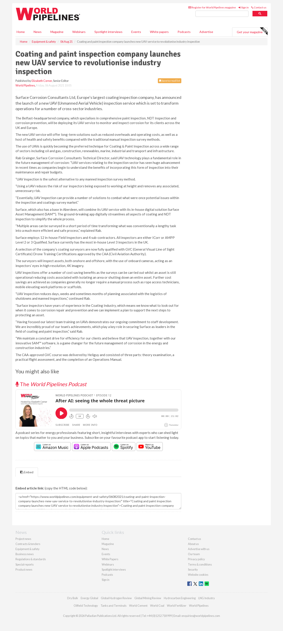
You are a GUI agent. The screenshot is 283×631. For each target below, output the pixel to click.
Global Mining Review (147, 598)
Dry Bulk (72, 598)
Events (136, 32)
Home (21, 32)
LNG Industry (206, 598)
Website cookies (198, 574)
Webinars (79, 32)
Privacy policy (196, 559)
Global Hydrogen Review (116, 598)
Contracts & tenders (27, 544)
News (105, 549)
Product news (23, 569)
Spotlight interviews (108, 32)
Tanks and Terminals (113, 605)
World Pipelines (25, 85)
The (50, 384)
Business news (24, 554)
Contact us (258, 7)
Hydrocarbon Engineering (180, 598)
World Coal (157, 605)
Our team (194, 554)
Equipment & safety (27, 549)
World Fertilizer (176, 605)
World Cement (138, 605)
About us (193, 544)
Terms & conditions (200, 564)
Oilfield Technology (86, 605)
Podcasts (184, 32)
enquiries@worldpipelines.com (201, 616)
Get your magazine (252, 31)
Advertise (206, 32)
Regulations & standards (30, 559)
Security (193, 569)
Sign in (244, 7)
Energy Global (89, 598)
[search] (222, 14)
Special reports (24, 564)
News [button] (38, 32)
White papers (159, 32)
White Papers (110, 559)
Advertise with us (198, 549)
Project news (23, 539)
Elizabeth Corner (42, 80)
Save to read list (169, 80)
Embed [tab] (26, 472)
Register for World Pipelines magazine (212, 7)
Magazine (56, 32)
